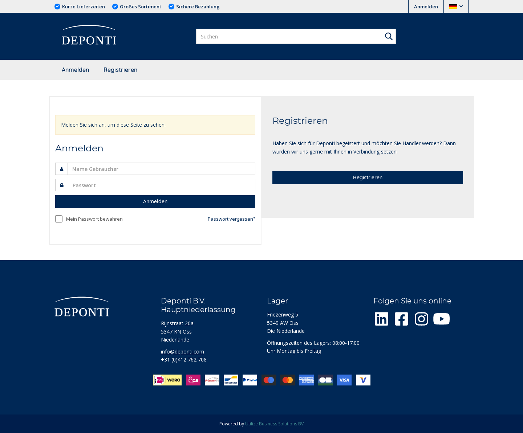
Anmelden (426, 6)
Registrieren (120, 69)
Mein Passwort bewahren (94, 219)
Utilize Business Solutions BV (274, 424)
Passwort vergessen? (231, 219)
